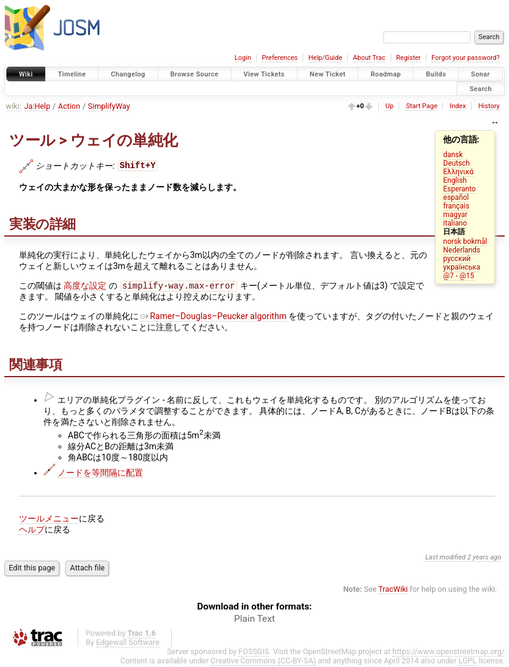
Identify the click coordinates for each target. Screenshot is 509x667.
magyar (455, 214)
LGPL (467, 661)
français (456, 206)
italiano (455, 223)
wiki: (13, 106)
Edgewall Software (127, 643)
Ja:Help (37, 106)
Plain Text (254, 619)
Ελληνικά (458, 172)
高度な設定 (85, 287)
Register (408, 58)
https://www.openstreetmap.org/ (448, 652)
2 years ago (484, 558)
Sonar (480, 74)
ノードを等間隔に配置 (100, 474)
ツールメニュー (49, 520)
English (454, 180)
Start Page (421, 106)
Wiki (26, 74)
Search (480, 88)
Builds (436, 74)
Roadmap (385, 74)
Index (458, 106)
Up (390, 106)
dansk (453, 154)
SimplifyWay (109, 106)
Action (69, 106)
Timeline (72, 74)
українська (461, 267)
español (456, 197)
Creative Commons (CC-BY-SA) (264, 661)
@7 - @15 (458, 275)
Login (243, 58)
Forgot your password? (465, 58)
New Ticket (328, 74)
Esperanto (459, 189)
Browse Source (194, 74)
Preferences (280, 58)
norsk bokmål (465, 241)
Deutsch (456, 163)
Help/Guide (325, 58)
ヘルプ (32, 531)
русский (457, 258)
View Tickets (264, 74)
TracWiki (393, 590)
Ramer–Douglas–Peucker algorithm (213, 317)
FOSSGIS (253, 652)
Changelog (128, 74)
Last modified (445, 558)
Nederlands (461, 250)
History (489, 106)
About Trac (369, 58)
